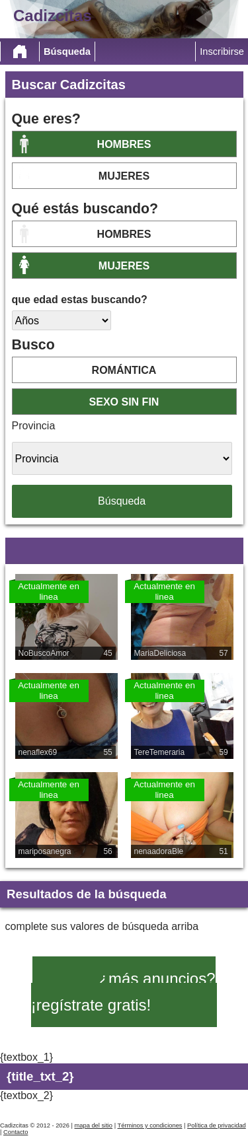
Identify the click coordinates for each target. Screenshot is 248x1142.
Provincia (34, 425)
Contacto (15, 1132)
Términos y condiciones (150, 1125)
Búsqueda (67, 51)
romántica (124, 370)
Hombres (124, 144)
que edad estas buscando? (79, 299)
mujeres (124, 176)
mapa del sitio (93, 1125)
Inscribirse (222, 51)
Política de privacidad (216, 1125)
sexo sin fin (124, 402)
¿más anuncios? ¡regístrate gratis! (123, 992)
